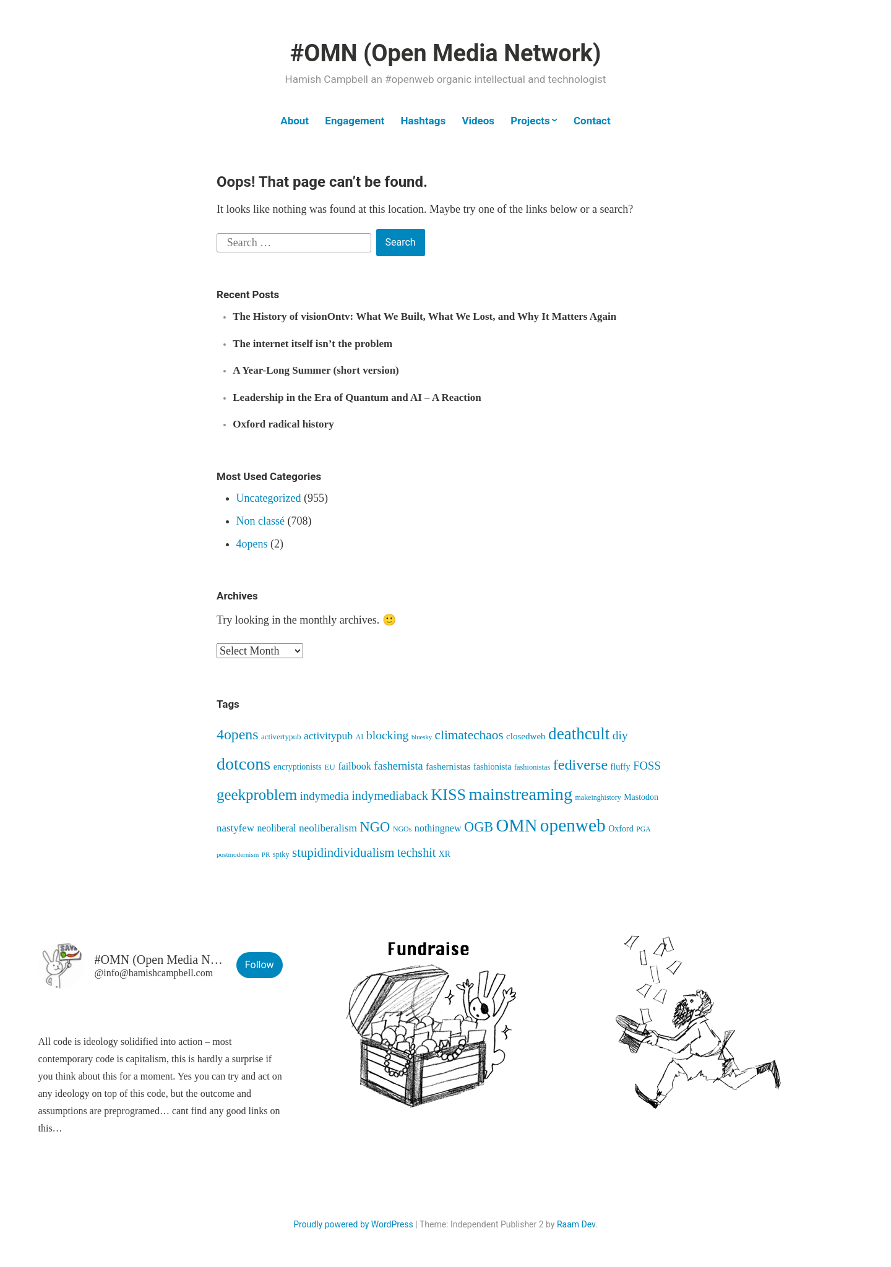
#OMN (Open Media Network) (445, 53)
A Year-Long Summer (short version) (316, 370)
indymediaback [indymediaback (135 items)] (389, 795)
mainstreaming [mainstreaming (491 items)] (521, 794)
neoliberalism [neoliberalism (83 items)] (328, 828)
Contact (592, 120)
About (294, 120)
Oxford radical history (283, 424)
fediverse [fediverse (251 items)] (580, 765)
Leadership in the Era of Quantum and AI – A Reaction (357, 397)
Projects (529, 120)
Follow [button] (259, 965)
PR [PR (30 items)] (266, 854)
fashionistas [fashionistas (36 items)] (532, 767)
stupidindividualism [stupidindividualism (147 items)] (343, 852)
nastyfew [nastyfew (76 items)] (235, 828)
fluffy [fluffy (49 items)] (621, 766)
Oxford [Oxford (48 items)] (621, 828)
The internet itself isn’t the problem (312, 344)
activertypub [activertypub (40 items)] (281, 736)
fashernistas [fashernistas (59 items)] (448, 766)
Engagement (354, 120)
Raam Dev (576, 1224)
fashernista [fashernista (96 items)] (398, 766)
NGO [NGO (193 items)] (375, 827)
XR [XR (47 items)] (444, 854)
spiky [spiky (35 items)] (281, 854)
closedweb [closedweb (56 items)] (526, 736)
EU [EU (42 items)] (329, 766)
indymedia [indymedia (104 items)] (324, 795)
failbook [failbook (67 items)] (354, 766)
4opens (252, 544)
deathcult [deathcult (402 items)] (578, 733)
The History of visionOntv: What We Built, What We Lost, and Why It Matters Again (424, 316)
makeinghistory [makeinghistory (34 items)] (598, 797)
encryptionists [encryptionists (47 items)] (297, 766)
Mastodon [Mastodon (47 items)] (641, 797)
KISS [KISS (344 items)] (449, 795)
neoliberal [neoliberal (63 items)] (276, 828)
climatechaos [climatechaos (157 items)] (469, 735)
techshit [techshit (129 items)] (416, 852)
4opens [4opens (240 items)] (237, 734)
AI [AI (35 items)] (360, 736)
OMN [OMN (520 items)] (517, 825)
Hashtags (423, 120)
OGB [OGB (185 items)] (478, 827)
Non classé (260, 521)
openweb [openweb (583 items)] (573, 825)
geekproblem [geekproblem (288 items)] (257, 794)
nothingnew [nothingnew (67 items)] (438, 828)
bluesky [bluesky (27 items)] (421, 737)
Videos (478, 120)
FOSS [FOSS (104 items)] (647, 765)
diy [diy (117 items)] (620, 735)
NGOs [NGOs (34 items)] (402, 829)
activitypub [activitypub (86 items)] (328, 735)
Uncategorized (268, 498)
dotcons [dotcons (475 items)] (243, 763)
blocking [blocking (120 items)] (387, 735)
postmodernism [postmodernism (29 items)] (238, 854)
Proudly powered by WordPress (353, 1224)
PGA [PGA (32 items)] (643, 829)
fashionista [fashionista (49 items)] (492, 766)
